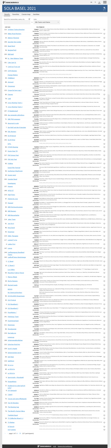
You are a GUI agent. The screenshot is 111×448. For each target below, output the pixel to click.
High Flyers (11, 195)
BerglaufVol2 (12, 50)
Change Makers (13, 75)
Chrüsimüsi (11, 86)
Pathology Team (13, 317)
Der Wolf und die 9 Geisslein (17, 127)
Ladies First (11, 244)
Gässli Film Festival (14, 168)
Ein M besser (12, 136)
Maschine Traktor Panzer (16, 273)
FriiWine (10, 163)
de (91, 2)
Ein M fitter (11, 140)
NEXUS (10, 289)
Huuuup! (10, 203)
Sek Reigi (11, 357)
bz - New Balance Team (15, 58)
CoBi (9, 99)
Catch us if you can (14, 67)
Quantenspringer (13, 321)
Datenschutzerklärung (65, 446)
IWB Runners (12, 211)
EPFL (9, 144)
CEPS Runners (12, 71)
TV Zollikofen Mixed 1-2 (15, 418)
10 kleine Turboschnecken (16, 30)
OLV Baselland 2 (13, 308)
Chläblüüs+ (11, 78)
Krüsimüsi (11, 232)
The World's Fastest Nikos (16, 411)
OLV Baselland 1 (13, 304)
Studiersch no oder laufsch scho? (16, 387)
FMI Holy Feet (12, 159)
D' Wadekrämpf (13, 111)
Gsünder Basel (12, 179)
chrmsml (10, 82)
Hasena (10, 186)
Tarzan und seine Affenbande (17, 399)
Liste (35, 19)
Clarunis (10, 94)
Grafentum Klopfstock (15, 171)
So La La (10, 365)
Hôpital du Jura (13, 199)
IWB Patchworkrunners (15, 207)
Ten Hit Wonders (13, 403)
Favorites (15, 14)
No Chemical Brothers (15, 293)
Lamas (10, 248)
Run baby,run (12, 333)
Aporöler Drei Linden (14, 42)
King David (11, 228)
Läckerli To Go (12, 240)
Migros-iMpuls (12, 277)
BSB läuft (11, 54)
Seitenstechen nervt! (14, 353)
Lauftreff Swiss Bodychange (17, 257)
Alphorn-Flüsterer (13, 38)
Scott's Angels (12, 349)
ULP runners (12, 430)
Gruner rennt (12, 175)
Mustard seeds (12, 285)
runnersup (11, 337)
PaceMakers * (12, 312)
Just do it (11, 224)
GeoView (36, 14)
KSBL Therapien (13, 236)
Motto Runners (13, 281)
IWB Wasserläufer (13, 215)
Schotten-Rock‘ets (14, 344)
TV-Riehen (11, 422)
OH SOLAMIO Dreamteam (16, 296)
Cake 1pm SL (12, 63)
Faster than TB (12, 151)
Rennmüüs (11, 325)
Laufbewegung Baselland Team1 (16, 253)
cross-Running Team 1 (15, 103)
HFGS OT (11, 191)
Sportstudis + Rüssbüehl (16, 377)
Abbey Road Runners (14, 34)
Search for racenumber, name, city (17, 19)
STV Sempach (12, 390)
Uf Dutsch (11, 427)
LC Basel (10, 261)
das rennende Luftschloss (16, 115)
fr (95, 2)
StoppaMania (12, 382)
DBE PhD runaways (14, 119)
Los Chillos (11, 270)
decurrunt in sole (13, 123)
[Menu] (105, 2)
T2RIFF (10, 395)
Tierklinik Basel (13, 415)
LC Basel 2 (11, 265)
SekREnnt (11, 361)
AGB (54, 446)
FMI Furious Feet (13, 155)
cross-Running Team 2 (15, 107)
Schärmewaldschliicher (15, 340)
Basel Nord (11, 46)
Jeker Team (12, 219)
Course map (26, 14)
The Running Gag (13, 407)
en (99, 2)
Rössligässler (12, 329)
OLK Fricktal (12, 300)
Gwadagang (12, 183)
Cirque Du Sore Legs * (15, 90)
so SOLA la (11, 369)
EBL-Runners (12, 132)
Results (7, 14)
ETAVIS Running (13, 147)
